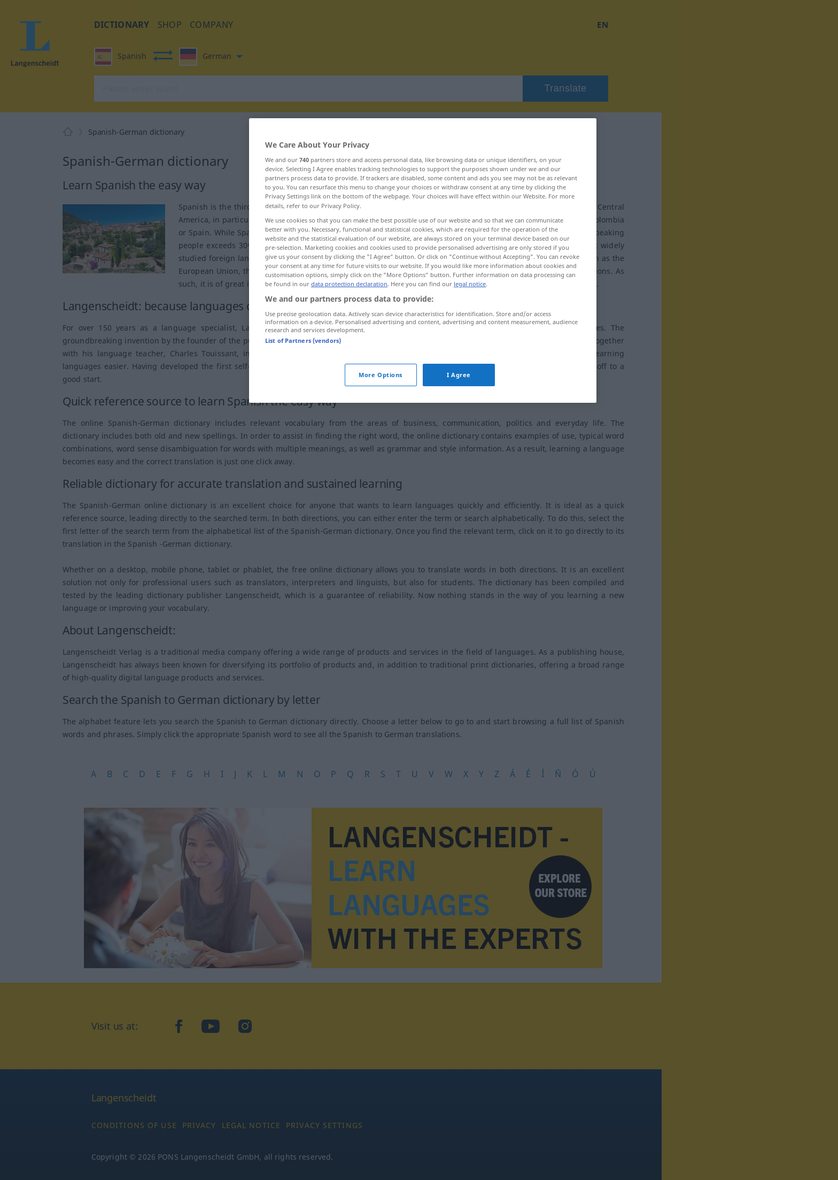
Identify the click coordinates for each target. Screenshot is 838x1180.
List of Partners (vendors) (303, 340)
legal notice (470, 284)
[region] (422, 260)
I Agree (459, 375)
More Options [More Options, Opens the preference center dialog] (380, 375)
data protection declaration (349, 284)
